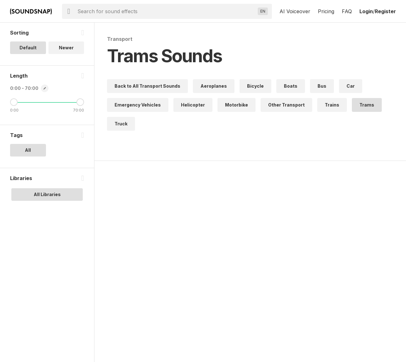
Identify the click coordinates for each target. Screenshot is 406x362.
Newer (66, 47)
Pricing (326, 11)
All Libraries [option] (47, 194)
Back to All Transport (147, 86)
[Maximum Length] (80, 102)
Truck (121, 123)
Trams (366, 104)
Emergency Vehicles (138, 104)
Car (351, 86)
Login (366, 11)
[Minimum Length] (14, 102)
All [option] (28, 150)
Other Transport (286, 104)
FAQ (347, 11)
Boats (290, 86)
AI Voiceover (294, 11)
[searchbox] (166, 11)
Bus (322, 86)
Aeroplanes (213, 86)
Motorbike (236, 104)
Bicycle (255, 86)
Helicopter (193, 104)
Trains (332, 104)
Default (28, 47)
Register (385, 11)
